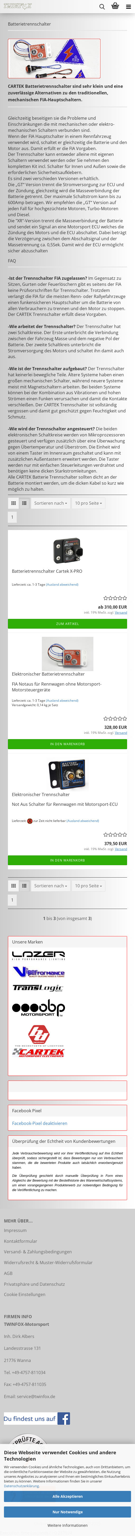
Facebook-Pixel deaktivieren (39, 1123)
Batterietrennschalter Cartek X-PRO (47, 571)
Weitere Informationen (68, 1525)
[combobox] (51, 503)
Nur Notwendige (68, 1511)
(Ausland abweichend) (62, 584)
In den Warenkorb (67, 744)
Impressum (15, 1230)
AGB (8, 1273)
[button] (13, 503)
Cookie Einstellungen (24, 1294)
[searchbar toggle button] (102, 6)
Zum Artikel (67, 624)
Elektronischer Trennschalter (41, 794)
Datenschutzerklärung (21, 1486)
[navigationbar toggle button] (128, 6)
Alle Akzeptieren (68, 1496)
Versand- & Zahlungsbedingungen (38, 1252)
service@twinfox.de (36, 1396)
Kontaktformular (20, 1241)
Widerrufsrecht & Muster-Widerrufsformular (48, 1262)
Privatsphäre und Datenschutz (34, 1284)
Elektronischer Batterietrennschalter (48, 674)
